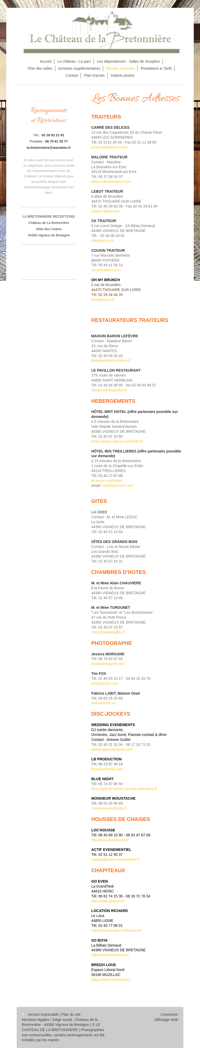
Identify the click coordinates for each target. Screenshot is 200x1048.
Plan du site (70, 1014)
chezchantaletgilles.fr (108, 632)
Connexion (169, 1014)
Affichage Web (166, 1020)
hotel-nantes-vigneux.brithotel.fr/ (117, 441)
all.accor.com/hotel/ (106, 480)
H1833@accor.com (117, 485)
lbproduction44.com (107, 769)
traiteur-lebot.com (105, 211)
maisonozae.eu (103, 703)
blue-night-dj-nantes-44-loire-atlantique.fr (124, 789)
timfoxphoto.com (104, 683)
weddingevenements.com (112, 749)
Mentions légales (35, 1020)
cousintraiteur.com (106, 270)
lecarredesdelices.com (109, 147)
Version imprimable (41, 1014)
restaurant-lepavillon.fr (109, 390)
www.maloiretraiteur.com (111, 181)
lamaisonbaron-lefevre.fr (110, 360)
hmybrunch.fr (104, 299)
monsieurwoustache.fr (109, 808)
